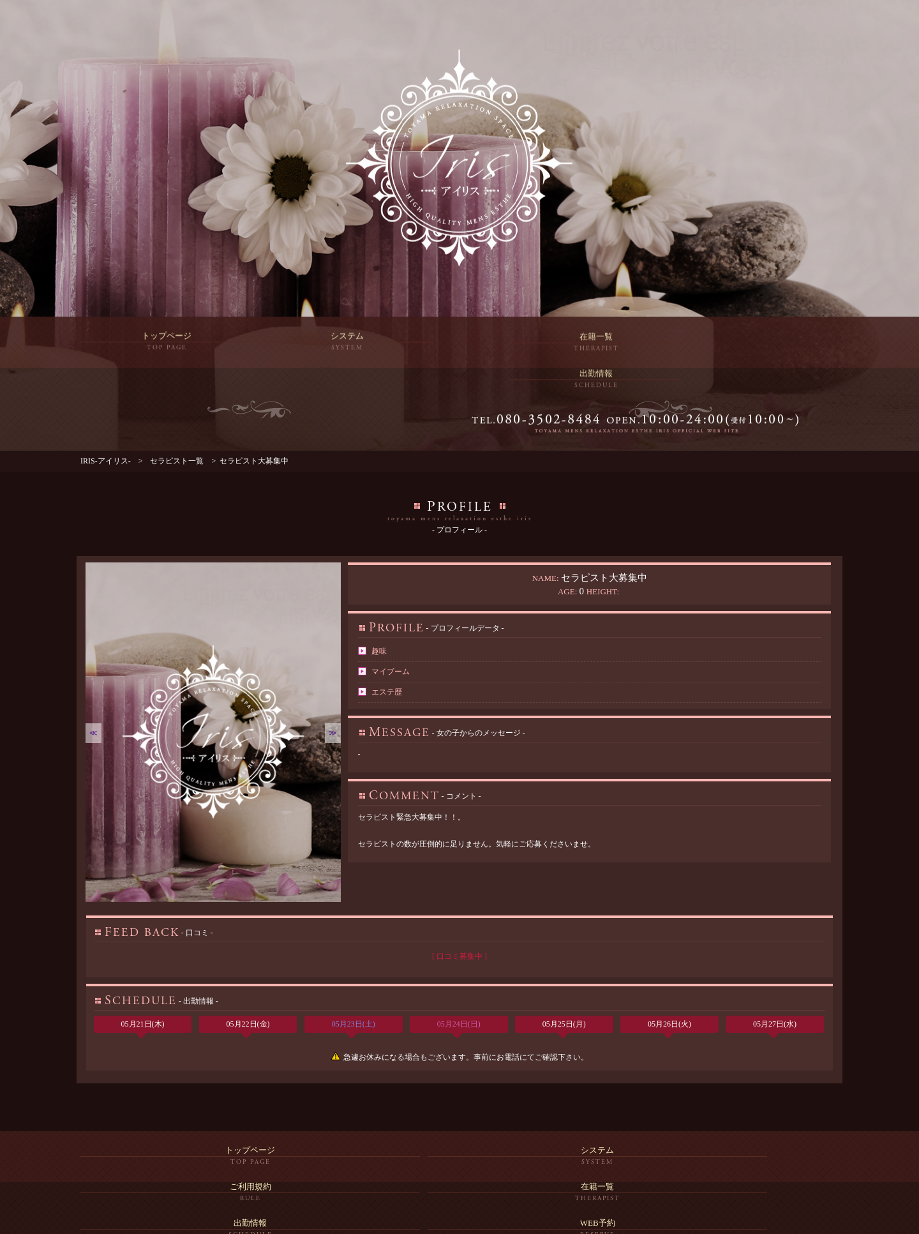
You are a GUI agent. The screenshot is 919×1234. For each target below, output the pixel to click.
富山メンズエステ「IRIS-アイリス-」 (452, 1221)
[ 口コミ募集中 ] (459, 928)
